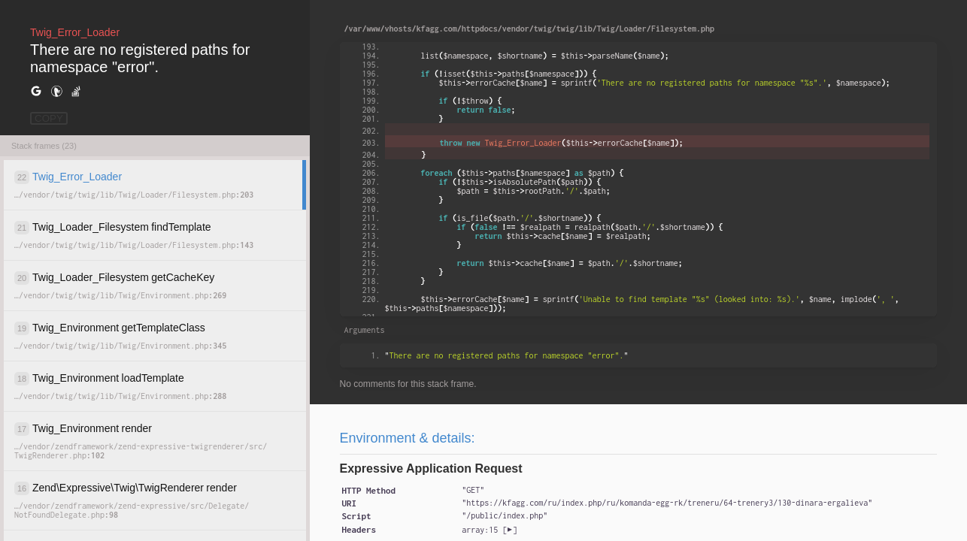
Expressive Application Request (431, 468)
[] (489, 529)
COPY (49, 118)
